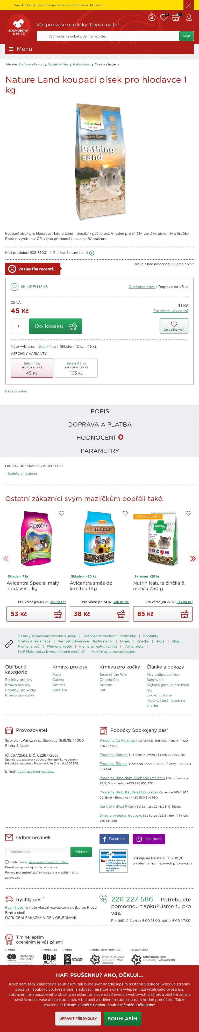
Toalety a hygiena (107, 64)
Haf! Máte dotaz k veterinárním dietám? (51, 652)
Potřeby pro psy (18, 680)
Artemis (58, 685)
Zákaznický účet (190, 17)
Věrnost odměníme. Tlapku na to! (85, 641)
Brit (102, 690)
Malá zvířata (81, 64)
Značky (143, 641)
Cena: (16, 303)
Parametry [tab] (100, 451)
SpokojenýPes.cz (18, 27)
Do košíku (48, 326)
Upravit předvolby (78, 1019)
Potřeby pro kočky (20, 690)
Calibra (58, 680)
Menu (24, 49)
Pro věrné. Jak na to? (170, 311)
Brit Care (59, 690)
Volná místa (134, 646)
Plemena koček (59, 646)
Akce (160, 641)
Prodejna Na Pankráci (118, 740)
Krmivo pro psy (18, 685)
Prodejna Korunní (114, 755)
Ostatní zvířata (58, 64)
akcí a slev (68, 5)
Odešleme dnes (142, 287)
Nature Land (77, 253)
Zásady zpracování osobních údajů (47, 636)
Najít (186, 36)
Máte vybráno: (23, 346)
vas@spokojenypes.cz (35, 771)
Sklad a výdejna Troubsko (121, 815)
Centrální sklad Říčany (118, 806)
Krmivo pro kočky (19, 695)
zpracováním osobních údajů (48, 862)
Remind (151, 16)
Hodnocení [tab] (100, 437)
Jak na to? (58, 602)
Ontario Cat (109, 680)
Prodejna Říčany (113, 764)
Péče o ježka (15, 391)
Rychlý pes (14, 907)
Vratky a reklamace (34, 641)
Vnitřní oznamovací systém (114, 652)
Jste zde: (11, 64)
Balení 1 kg (47, 346)
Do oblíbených (174, 329)
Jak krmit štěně (159, 695)
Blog (175, 641)
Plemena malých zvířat (98, 646)
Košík (177, 16)
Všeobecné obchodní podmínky (109, 636)
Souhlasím (122, 1019)
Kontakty (150, 636)
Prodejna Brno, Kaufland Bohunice (128, 792)
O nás (125, 641)
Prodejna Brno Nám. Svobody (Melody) (132, 778)
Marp (56, 675)
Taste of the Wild (113, 675)
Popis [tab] (100, 412)
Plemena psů (29, 646)
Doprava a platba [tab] (100, 425)
